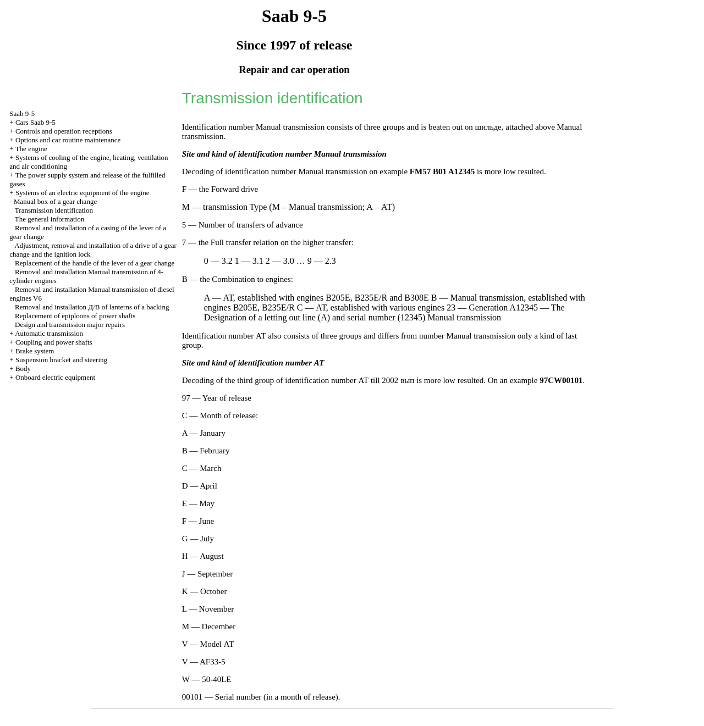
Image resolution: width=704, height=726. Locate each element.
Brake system (34, 351)
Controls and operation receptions (63, 131)
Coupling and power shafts (53, 342)
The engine (31, 149)
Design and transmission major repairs (70, 324)
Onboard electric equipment (55, 377)
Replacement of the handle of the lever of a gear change (94, 263)
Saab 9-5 (22, 113)
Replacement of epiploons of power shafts (75, 316)
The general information (49, 219)
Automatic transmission (49, 333)
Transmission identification (54, 210)
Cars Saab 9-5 (35, 122)
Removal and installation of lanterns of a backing (92, 307)
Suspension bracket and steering (61, 360)
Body (23, 368)
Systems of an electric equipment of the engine (82, 193)
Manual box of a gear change (55, 201)
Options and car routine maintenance (67, 140)
